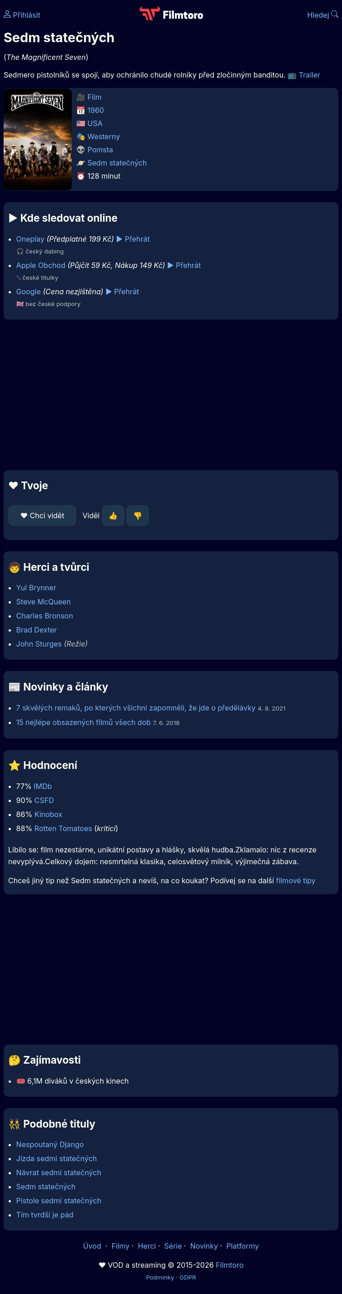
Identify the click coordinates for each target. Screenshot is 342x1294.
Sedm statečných (117, 162)
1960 (96, 110)
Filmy (120, 1245)
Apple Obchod (40, 265)
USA (95, 123)
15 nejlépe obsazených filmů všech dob (83, 722)
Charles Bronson (44, 615)
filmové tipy (296, 880)
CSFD (44, 800)
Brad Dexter (36, 629)
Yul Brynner (36, 587)
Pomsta (100, 149)
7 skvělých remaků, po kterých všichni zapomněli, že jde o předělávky (136, 707)
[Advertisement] (171, 394)
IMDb (43, 786)
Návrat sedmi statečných (58, 1172)
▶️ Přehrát (133, 238)
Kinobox (49, 814)
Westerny (104, 136)
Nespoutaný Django (50, 1144)
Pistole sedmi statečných (59, 1200)
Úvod (93, 1245)
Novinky (204, 1245)
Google (28, 291)
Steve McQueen (43, 601)
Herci (147, 1245)
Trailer (310, 74)
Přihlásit (22, 14)
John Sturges (39, 643)
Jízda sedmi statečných (56, 1158)
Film (95, 97)
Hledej (322, 14)
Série (173, 1245)
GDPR (187, 1277)
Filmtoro (229, 1265)
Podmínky (160, 1277)
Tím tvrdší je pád (45, 1214)
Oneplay (30, 238)
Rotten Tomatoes (63, 828)
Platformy (242, 1245)
